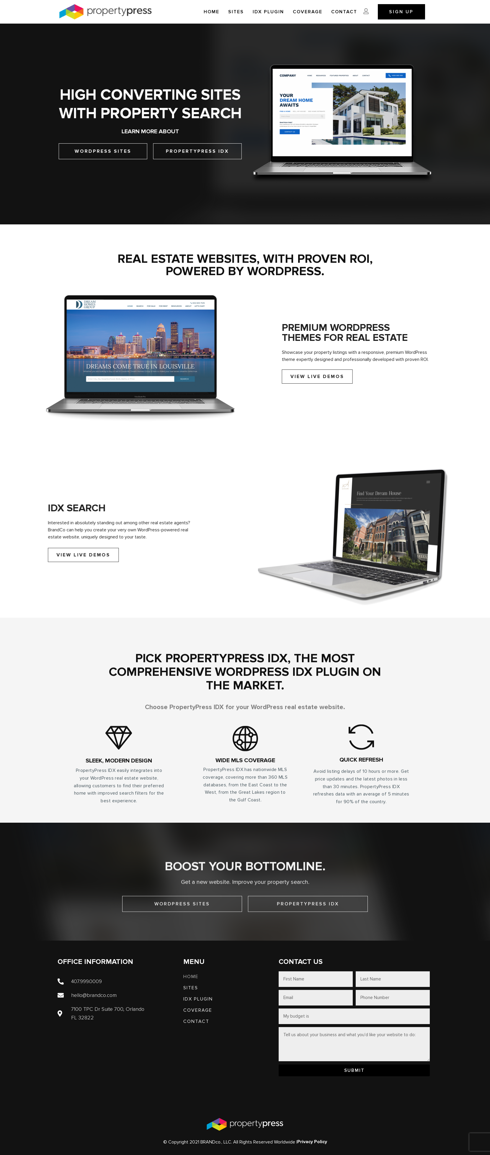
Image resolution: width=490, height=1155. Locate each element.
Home (211, 12)
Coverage (307, 12)
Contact (344, 12)
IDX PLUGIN (268, 12)
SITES (236, 12)
